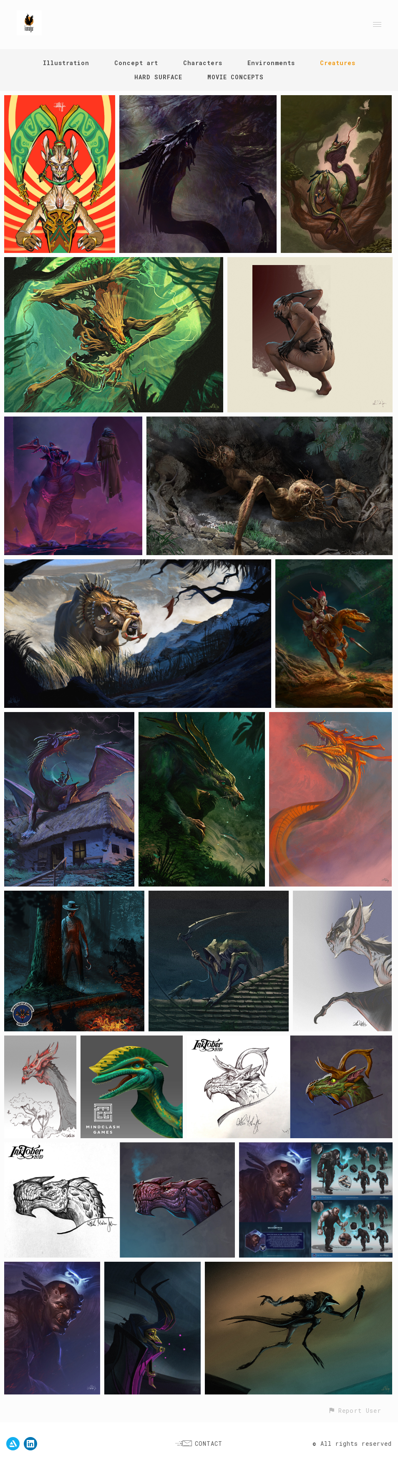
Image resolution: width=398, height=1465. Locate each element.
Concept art (136, 63)
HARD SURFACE (158, 77)
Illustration (66, 63)
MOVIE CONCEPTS (235, 77)
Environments (271, 63)
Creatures (337, 63)
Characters (202, 63)
